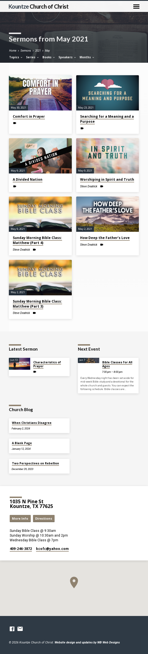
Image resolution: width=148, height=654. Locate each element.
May (47, 50)
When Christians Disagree (32, 423)
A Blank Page (22, 443)
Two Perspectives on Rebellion (35, 463)
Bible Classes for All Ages (117, 364)
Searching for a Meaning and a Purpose (107, 119)
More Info (20, 518)
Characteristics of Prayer (47, 364)
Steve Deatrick (88, 186)
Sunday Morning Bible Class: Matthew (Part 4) (37, 240)
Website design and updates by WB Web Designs (87, 642)
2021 (38, 50)
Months (87, 57)
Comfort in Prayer (29, 116)
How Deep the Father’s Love (105, 237)
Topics (16, 57)
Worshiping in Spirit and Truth (107, 179)
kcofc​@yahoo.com (52, 548)
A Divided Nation (27, 179)
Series (32, 57)
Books (48, 57)
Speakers (67, 57)
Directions (43, 518)
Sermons (26, 50)
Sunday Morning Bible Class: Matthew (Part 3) (37, 304)
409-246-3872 (21, 548)
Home (12, 50)
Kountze (38, 6)
